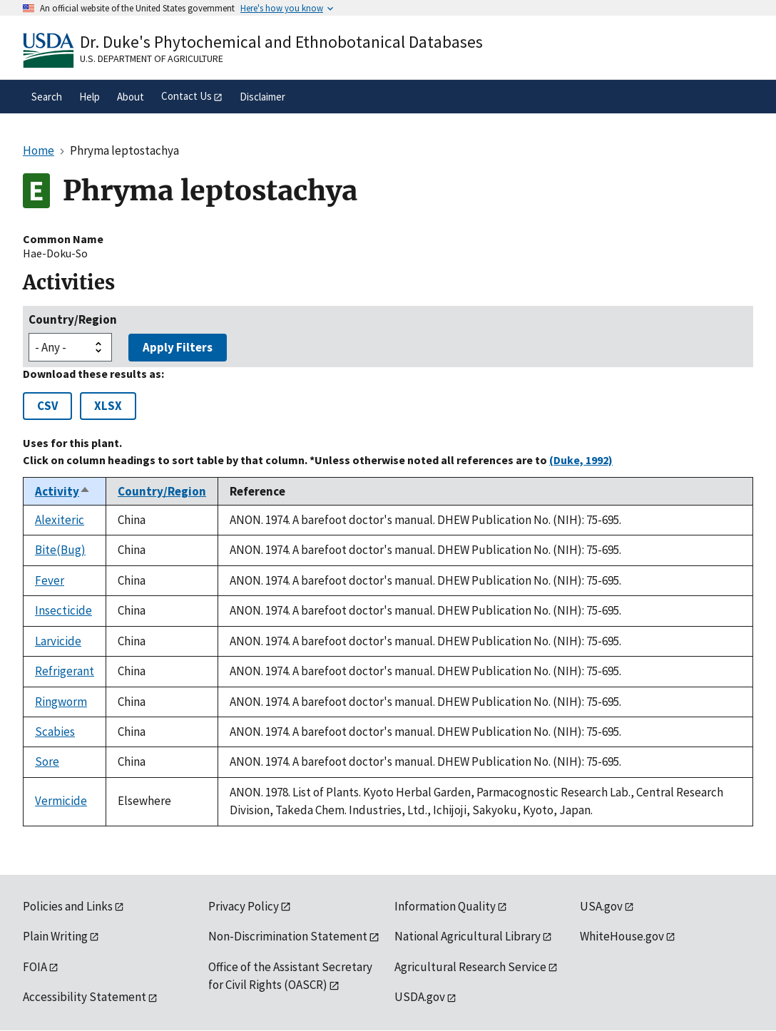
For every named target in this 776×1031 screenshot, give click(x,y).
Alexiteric (59, 520)
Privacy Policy (243, 906)
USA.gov (601, 906)
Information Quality (445, 906)
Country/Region (73, 319)
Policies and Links (68, 906)
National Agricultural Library (467, 936)
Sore (47, 761)
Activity (63, 491)
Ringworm (61, 701)
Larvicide (58, 641)
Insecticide (63, 610)
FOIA (35, 967)
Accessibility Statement (84, 997)
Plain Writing (55, 936)
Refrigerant (64, 671)
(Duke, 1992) (581, 460)
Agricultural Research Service (470, 967)
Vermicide (61, 801)
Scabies (55, 731)
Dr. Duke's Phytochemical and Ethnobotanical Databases (281, 41)
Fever (49, 580)
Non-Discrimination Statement (287, 936)
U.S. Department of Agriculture (151, 58)
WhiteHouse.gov (622, 936)
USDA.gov (419, 997)
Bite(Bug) (60, 550)
